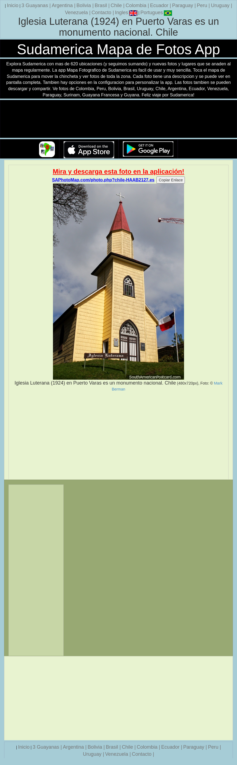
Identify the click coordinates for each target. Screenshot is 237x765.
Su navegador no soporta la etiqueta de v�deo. (118, 119)
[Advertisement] (118, 435)
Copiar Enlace (171, 180)
